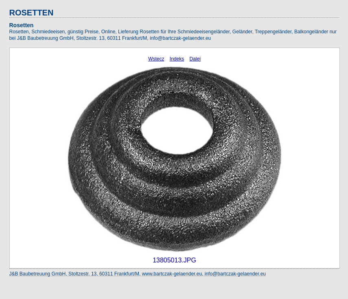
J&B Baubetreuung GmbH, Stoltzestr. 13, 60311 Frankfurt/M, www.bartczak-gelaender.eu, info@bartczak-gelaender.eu (137, 274)
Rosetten (21, 25)
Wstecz (156, 59)
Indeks (177, 59)
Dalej (195, 59)
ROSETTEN (31, 12)
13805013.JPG (174, 260)
